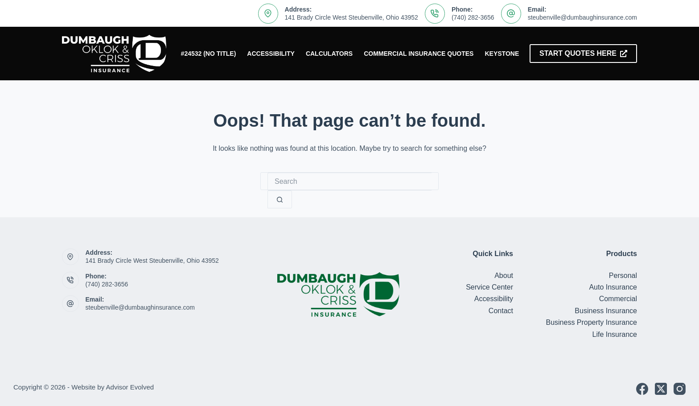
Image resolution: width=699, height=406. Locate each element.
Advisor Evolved (130, 387)
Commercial (618, 298)
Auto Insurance (613, 287)
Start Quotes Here (583, 53)
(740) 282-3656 (473, 17)
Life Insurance (614, 334)
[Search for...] (349, 182)
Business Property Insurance (591, 322)
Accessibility (271, 53)
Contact (501, 311)
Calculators (329, 53)
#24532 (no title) (208, 53)
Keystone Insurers (519, 53)
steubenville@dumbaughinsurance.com (582, 17)
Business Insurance (606, 311)
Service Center (489, 287)
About (503, 275)
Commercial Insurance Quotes (418, 53)
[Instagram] (680, 389)
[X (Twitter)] (661, 389)
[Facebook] (642, 389)
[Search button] (279, 199)
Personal (623, 275)
